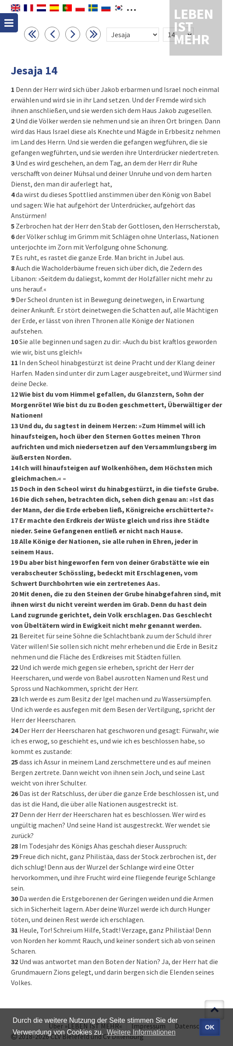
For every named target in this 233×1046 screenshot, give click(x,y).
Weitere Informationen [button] (141, 1032)
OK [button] (210, 1027)
